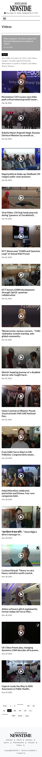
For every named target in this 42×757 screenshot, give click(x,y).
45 (34, 706)
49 (20, 711)
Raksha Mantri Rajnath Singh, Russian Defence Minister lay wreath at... (21, 134)
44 (28, 706)
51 (30, 711)
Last (27, 716)
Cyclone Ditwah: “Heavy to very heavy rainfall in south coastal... (18, 571)
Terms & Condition (28, 750)
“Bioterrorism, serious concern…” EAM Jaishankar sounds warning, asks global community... (21, 334)
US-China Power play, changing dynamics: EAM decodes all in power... (20, 649)
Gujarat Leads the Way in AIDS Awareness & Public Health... (17, 687)
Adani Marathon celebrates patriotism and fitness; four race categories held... (18, 493)
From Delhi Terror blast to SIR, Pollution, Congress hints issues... (18, 453)
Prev (5, 706)
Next (20, 716)
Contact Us (21, 753)
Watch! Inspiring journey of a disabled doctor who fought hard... (21, 373)
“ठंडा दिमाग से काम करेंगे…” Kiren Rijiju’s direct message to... (19, 533)
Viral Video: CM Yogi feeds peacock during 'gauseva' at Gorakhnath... (20, 214)
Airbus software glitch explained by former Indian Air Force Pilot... (20, 610)
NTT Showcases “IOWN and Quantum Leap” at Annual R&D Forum (21, 252)
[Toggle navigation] (4, 18)
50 (25, 711)
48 (15, 711)
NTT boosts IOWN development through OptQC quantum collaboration (18, 292)
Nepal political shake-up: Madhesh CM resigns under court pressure (21, 175)
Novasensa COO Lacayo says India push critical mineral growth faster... (20, 98)
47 (9, 711)
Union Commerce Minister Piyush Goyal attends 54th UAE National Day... (19, 413)
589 (13, 716)
